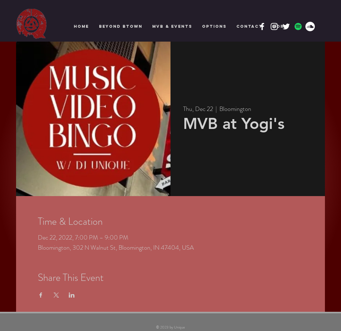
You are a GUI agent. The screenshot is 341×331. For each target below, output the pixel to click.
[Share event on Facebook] (41, 295)
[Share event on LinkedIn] (72, 295)
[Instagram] (274, 26)
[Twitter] (286, 26)
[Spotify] (298, 26)
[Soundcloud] (310, 26)
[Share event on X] (56, 295)
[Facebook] (262, 26)
